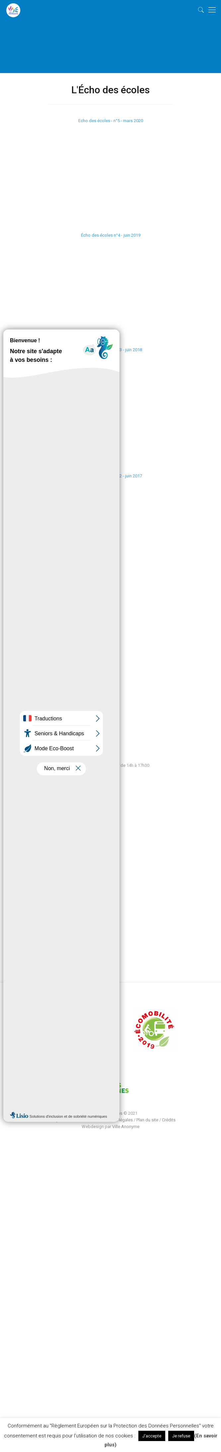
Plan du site (147, 1119)
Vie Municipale (53, 843)
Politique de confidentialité (70, 1119)
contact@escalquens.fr (53, 711)
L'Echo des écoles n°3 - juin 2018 (110, 349)
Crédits (169, 1119)
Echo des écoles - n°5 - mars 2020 (110, 120)
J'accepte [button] (151, 1435)
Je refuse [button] (181, 1435)
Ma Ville (46, 823)
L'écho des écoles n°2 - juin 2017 (110, 475)
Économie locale (55, 853)
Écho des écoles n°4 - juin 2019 (110, 235)
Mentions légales (116, 1119)
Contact (46, 863)
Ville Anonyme (125, 1126)
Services (47, 833)
